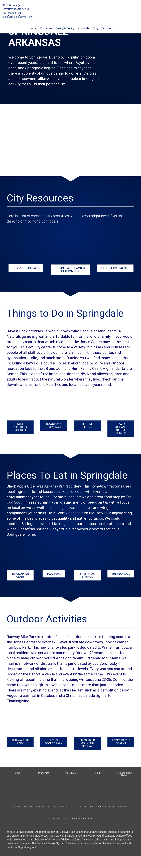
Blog (95, 28)
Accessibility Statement (77, 806)
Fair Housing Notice (112, 806)
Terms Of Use (23, 806)
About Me (83, 28)
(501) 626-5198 (12, 12)
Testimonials (108, 28)
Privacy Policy (46, 806)
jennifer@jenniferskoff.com (18, 16)
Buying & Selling (65, 28)
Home (33, 28)
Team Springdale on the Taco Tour (83, 513)
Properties (46, 28)
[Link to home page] (71, 8)
